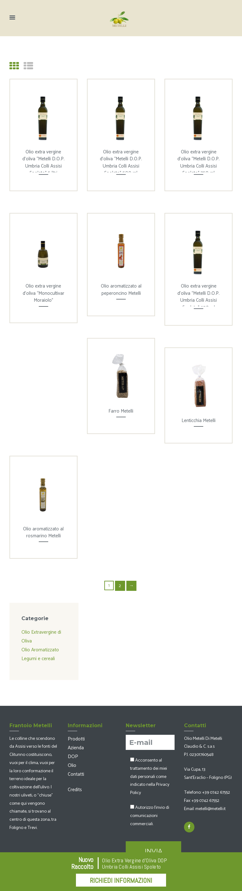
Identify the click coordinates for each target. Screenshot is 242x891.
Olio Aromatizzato (38, 646)
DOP (72, 750)
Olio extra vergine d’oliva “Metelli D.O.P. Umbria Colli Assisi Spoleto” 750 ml (198, 162)
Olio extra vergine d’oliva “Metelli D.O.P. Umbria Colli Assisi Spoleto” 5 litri (43, 162)
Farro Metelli (120, 410)
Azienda (75, 742)
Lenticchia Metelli (199, 420)
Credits (74, 781)
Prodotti (75, 734)
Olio (72, 758)
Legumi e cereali (36, 655)
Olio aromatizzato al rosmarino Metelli (43, 532)
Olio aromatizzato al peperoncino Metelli (121, 289)
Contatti (75, 766)
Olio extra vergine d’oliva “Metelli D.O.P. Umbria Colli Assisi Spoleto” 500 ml (121, 162)
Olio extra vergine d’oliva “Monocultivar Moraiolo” (43, 293)
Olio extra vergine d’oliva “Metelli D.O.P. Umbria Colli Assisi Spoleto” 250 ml (198, 296)
